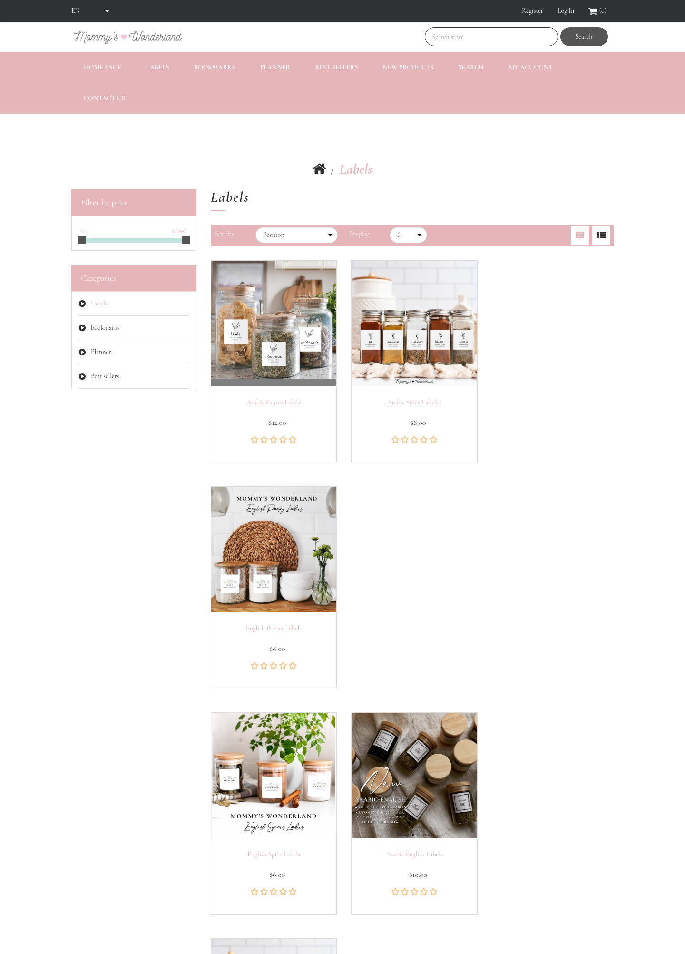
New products (407, 67)
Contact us (104, 98)
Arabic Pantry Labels (272, 400)
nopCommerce (122, 926)
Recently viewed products (245, 824)
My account (530, 67)
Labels (157, 67)
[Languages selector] (90, 11)
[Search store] (491, 36)
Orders (80, 843)
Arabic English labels (412, 626)
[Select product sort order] (296, 235)
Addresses (84, 862)
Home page (102, 67)
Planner (275, 67)
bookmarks (214, 67)
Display (359, 234)
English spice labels (273, 626)
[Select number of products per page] (408, 235)
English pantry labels (551, 400)
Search (583, 36)
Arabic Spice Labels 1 (412, 400)
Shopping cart (90, 881)
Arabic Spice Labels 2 (550, 626)
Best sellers (336, 67)
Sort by (225, 234)
